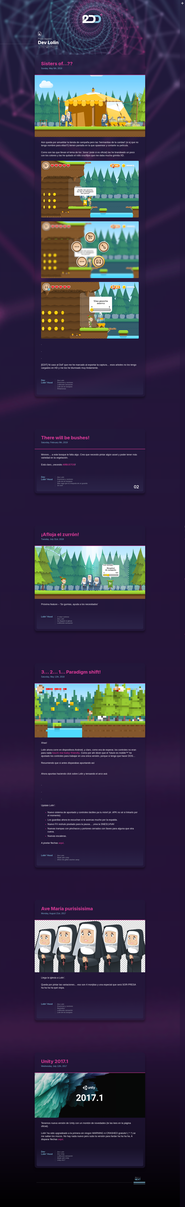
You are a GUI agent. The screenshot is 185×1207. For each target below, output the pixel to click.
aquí (61, 843)
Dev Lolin (60, 380)
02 (137, 487)
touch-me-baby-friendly (65, 753)
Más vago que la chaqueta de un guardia (72, 483)
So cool (59, 485)
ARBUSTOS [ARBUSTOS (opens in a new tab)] (69, 464)
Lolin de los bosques (64, 387)
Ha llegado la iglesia (64, 621)
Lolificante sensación (64, 385)
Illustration (60, 1008)
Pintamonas (61, 389)
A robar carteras (63, 617)
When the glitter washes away (68, 860)
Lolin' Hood (46, 382)
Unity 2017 (61, 1160)
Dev (43, 380)
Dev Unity (60, 1154)
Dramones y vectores (65, 382)
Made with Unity (63, 858)
